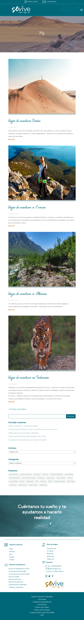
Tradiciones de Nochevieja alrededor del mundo (27, 436)
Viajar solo (50, 559)
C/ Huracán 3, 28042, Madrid (54, 571)
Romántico (50, 556)
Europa (11, 559)
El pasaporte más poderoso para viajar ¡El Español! (27, 440)
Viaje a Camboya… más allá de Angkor (23, 426)
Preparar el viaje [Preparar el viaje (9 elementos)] (60, 481)
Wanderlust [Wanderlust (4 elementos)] (43, 485)
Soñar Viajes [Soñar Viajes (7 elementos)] (71, 481)
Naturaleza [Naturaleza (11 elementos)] (29, 481)
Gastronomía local (15, 579)
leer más (11, 139)
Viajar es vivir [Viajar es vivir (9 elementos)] (23, 485)
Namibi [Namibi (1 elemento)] (22, 481)
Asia (10, 554)
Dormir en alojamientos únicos (19, 568)
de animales (17, 571)
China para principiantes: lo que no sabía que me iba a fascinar (32, 429)
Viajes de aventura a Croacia (27, 207)
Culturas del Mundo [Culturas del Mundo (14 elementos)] (56, 474)
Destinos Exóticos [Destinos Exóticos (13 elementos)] (14, 478)
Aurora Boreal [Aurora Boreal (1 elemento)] (13, 474)
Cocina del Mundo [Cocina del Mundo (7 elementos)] (25, 474)
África (11, 549)
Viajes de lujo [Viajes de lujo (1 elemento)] (33, 485)
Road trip (50, 554)
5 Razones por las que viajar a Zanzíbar (23, 433)
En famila (50, 551)
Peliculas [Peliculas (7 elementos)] (43, 481)
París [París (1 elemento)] (37, 481)
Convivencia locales (19, 574)
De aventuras (51, 548)
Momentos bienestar (16, 582)
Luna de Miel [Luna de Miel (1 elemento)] (13, 481)
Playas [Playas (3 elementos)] (50, 481)
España (11, 557)
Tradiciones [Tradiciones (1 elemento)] (12, 485)
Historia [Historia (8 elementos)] (70, 478)
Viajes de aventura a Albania (27, 294)
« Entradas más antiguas (17, 409)
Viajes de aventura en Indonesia (28, 377)
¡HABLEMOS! (41, 526)
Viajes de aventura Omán (24, 121)
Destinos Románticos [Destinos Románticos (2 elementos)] (28, 478)
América (12, 551)
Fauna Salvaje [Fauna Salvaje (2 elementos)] (61, 478)
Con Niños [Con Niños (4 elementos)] (37, 474)
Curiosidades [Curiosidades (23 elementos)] (69, 474)
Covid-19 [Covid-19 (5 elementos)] (45, 474)
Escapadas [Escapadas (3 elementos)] (41, 478)
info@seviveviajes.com (53, 569)
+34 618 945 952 (51, 1)
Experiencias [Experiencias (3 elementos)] (50, 478)
